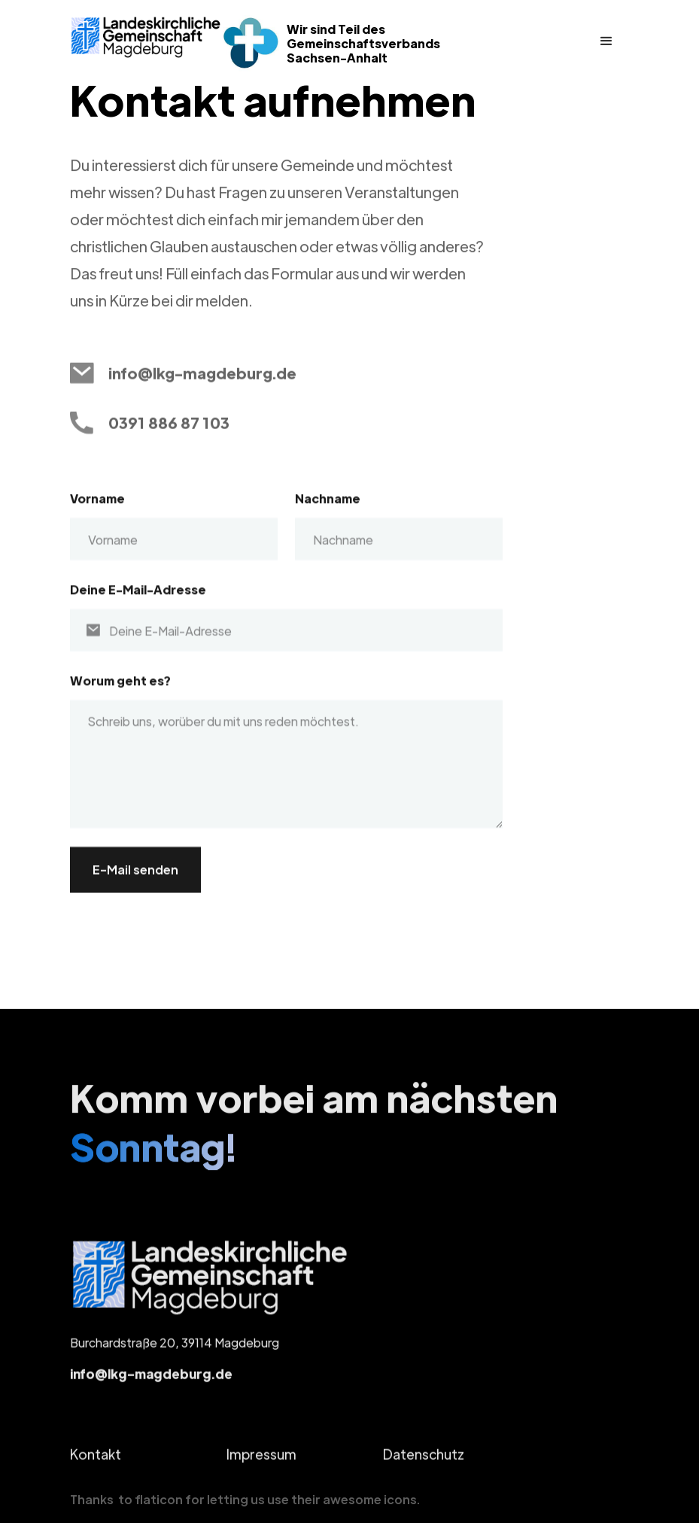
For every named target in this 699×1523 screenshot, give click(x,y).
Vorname (97, 513)
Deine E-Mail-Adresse (138, 604)
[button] (606, 41)
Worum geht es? (120, 695)
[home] (146, 37)
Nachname (327, 513)
